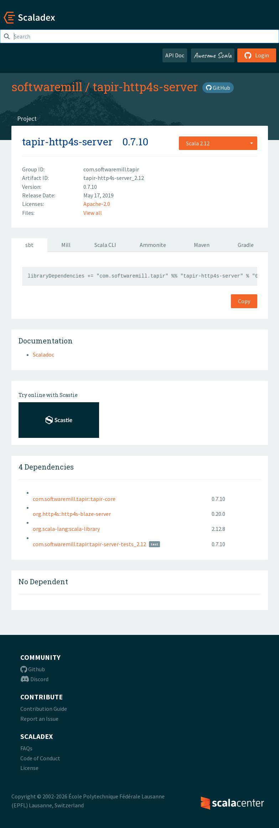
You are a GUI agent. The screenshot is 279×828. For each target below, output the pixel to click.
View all (92, 212)
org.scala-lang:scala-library (66, 528)
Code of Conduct (40, 758)
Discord (34, 679)
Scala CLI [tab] (105, 244)
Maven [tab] (202, 244)
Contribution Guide (43, 708)
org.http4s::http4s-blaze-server (72, 513)
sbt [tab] (29, 244)
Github (32, 669)
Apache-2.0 (96, 203)
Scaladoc (43, 354)
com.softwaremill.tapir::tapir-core (74, 498)
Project (27, 118)
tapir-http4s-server (145, 86)
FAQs (26, 748)
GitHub (218, 87)
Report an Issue (39, 718)
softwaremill (46, 86)
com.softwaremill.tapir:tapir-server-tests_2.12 (89, 544)
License (29, 767)
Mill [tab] (66, 244)
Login (256, 55)
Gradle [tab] (246, 244)
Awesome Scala (213, 55)
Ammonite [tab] (153, 244)
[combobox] (218, 143)
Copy (244, 301)
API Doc (174, 55)
